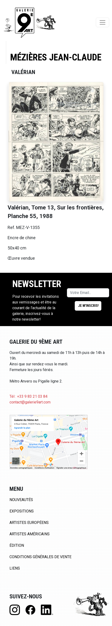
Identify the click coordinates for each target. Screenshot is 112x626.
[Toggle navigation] (102, 22)
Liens (14, 568)
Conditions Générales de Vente (40, 557)
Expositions (21, 511)
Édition (16, 545)
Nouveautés (21, 499)
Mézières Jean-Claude (55, 57)
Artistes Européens (29, 522)
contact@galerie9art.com (30, 402)
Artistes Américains (29, 534)
